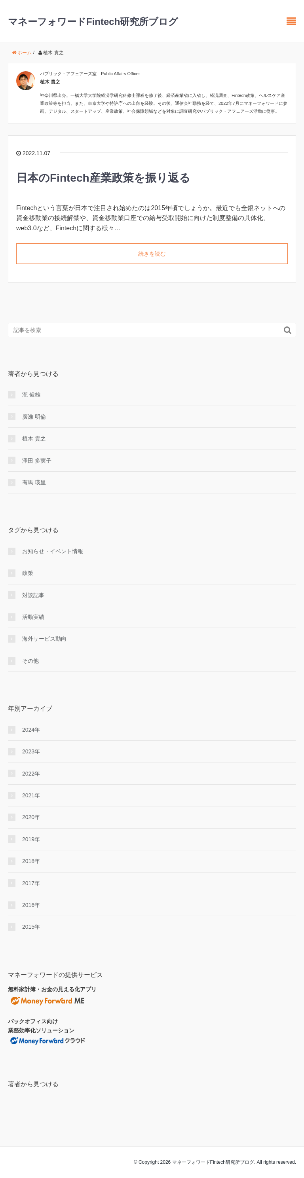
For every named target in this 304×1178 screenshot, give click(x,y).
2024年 (31, 730)
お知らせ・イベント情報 (52, 551)
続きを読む (152, 253)
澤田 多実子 (36, 460)
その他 (30, 661)
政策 (27, 573)
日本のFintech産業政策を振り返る (103, 178)
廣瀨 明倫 (34, 417)
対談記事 (33, 595)
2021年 (31, 795)
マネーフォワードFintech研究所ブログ (93, 21)
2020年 (31, 817)
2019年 (31, 839)
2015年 (31, 927)
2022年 (31, 773)
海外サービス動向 (44, 638)
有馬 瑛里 (34, 482)
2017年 (31, 883)
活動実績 (33, 617)
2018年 (31, 861)
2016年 (31, 905)
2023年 (31, 751)
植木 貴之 (34, 438)
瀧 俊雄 (31, 394)
